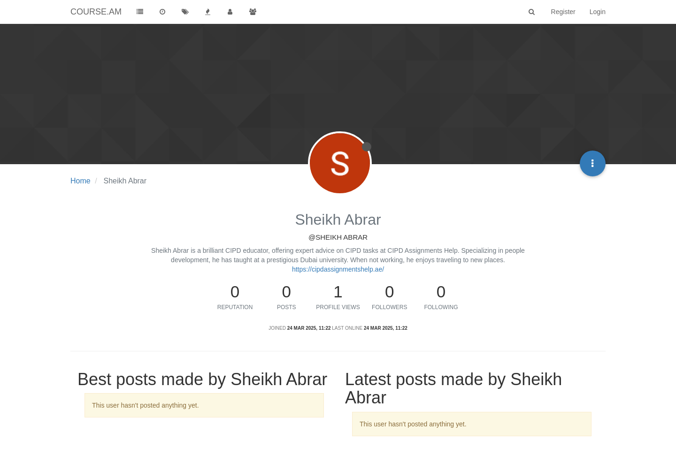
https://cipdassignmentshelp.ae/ (338, 269)
